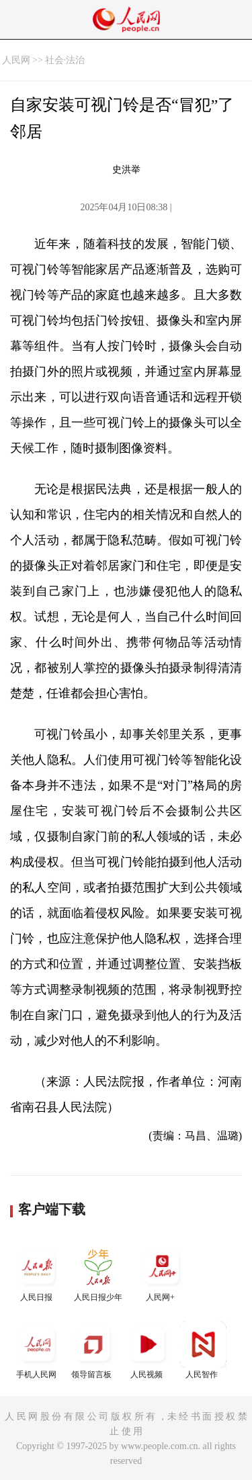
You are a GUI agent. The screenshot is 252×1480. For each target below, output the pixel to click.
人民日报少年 (98, 1273)
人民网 (16, 60)
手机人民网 (37, 1350)
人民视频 (147, 1350)
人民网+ (161, 1273)
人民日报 (37, 1273)
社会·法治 (65, 60)
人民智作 (202, 1350)
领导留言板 (92, 1350)
